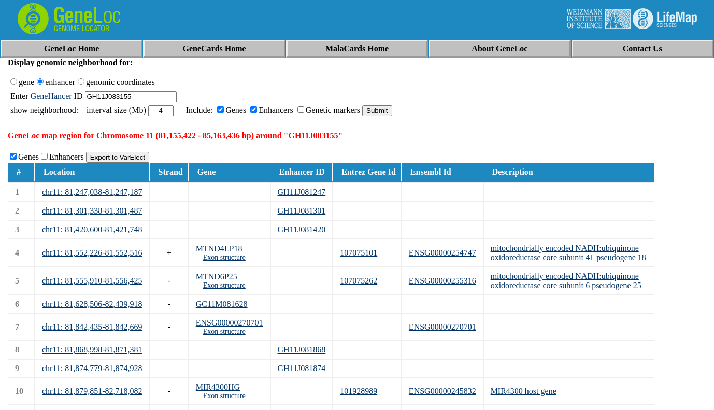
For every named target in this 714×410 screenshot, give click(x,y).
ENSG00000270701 (229, 322)
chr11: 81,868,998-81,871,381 (92, 349)
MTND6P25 (216, 276)
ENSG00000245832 (442, 391)
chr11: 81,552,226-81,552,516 (92, 252)
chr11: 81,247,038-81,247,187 (92, 192)
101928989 (358, 391)
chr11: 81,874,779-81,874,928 (92, 368)
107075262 (358, 280)
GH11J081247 (302, 192)
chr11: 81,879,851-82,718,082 (92, 391)
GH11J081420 (302, 229)
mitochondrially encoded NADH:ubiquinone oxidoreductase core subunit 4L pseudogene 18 (568, 253)
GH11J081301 (302, 210)
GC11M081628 (222, 304)
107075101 (358, 252)
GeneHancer (51, 96)
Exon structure (224, 257)
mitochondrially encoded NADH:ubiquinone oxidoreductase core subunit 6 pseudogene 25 (566, 281)
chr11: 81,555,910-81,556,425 (92, 280)
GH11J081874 (302, 368)
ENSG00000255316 (442, 280)
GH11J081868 (302, 349)
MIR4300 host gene (523, 391)
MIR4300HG (218, 387)
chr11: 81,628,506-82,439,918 (92, 304)
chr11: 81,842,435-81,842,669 (92, 326)
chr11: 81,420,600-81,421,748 (92, 229)
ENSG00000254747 (442, 252)
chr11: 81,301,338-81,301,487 (92, 210)
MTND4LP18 (219, 248)
